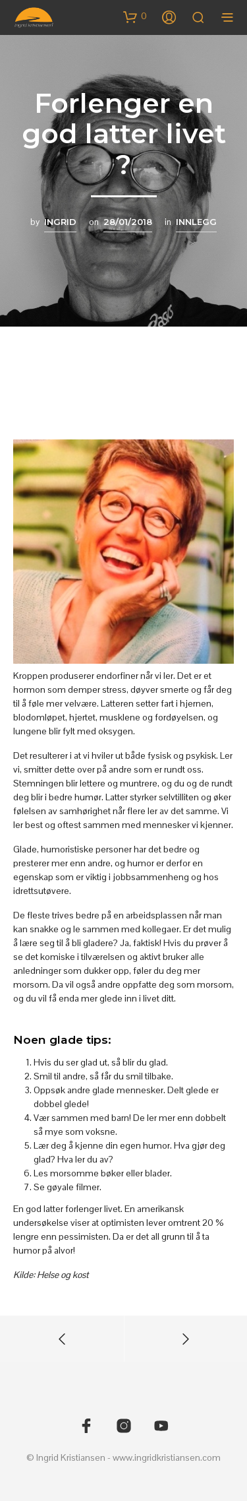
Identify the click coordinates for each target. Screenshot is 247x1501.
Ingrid (60, 221)
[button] (135, 16)
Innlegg (196, 221)
